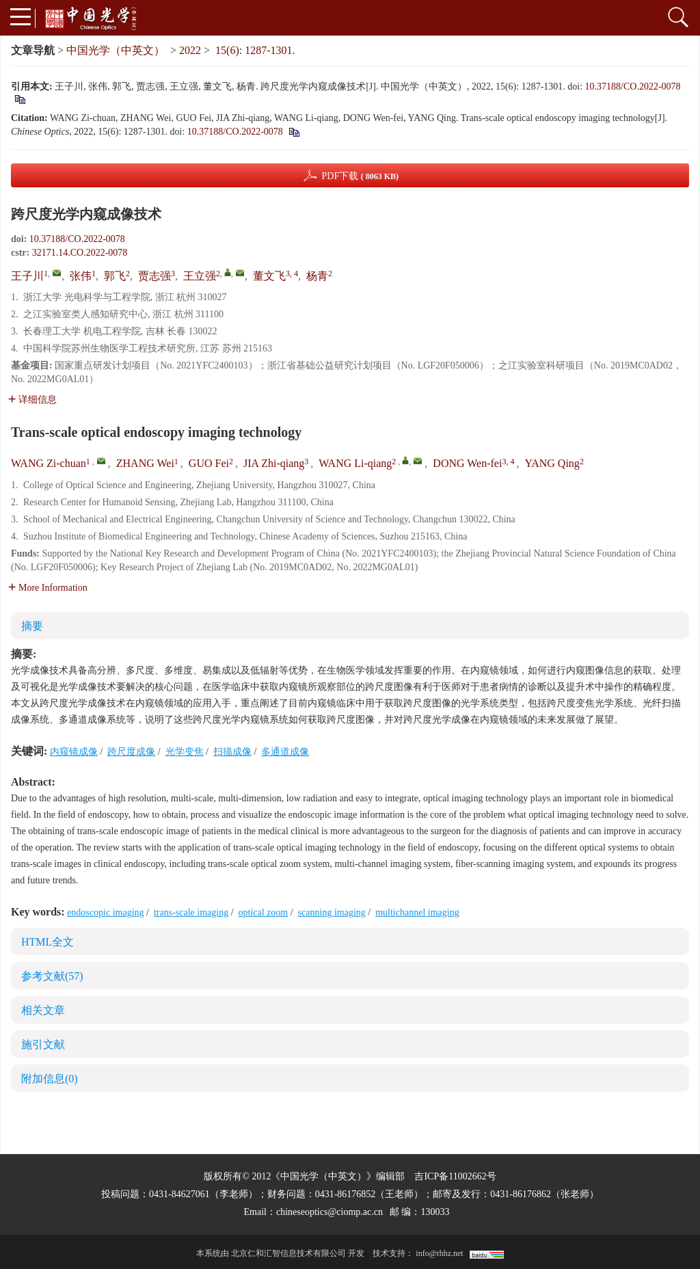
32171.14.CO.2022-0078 (80, 253)
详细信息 (32, 400)
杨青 (317, 276)
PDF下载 (360, 176)
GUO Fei (209, 463)
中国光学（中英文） (115, 50)
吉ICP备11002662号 (455, 1176)
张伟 (81, 276)
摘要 (32, 626)
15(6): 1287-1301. (255, 50)
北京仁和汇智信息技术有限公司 (288, 1253)
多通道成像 (285, 752)
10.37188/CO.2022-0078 (633, 86)
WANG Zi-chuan (48, 463)
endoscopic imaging (105, 912)
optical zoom (263, 912)
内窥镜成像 (74, 752)
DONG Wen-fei (467, 463)
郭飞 (115, 276)
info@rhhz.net (439, 1253)
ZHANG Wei (145, 463)
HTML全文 (47, 942)
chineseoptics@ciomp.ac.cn (329, 1212)
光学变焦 (184, 752)
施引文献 (43, 1044)
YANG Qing (551, 463)
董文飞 (269, 276)
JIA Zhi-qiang (273, 463)
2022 (190, 50)
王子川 (27, 276)
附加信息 (49, 1078)
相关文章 (43, 1010)
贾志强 (154, 276)
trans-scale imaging (191, 912)
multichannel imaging (417, 912)
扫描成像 (232, 752)
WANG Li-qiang (355, 463)
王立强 (199, 276)
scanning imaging (332, 912)
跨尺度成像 (131, 752)
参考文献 (52, 976)
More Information (48, 588)
